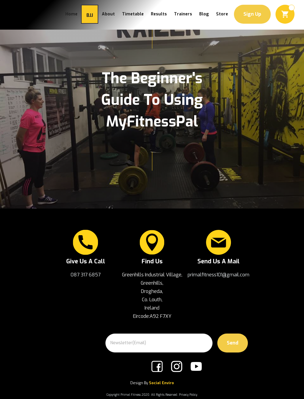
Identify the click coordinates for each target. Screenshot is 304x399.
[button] (285, 14)
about (108, 14)
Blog (204, 14)
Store (222, 14)
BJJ (89, 15)
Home (71, 14)
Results (159, 14)
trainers (183, 14)
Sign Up (252, 14)
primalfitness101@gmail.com (218, 275)
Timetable (133, 14)
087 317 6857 (86, 275)
